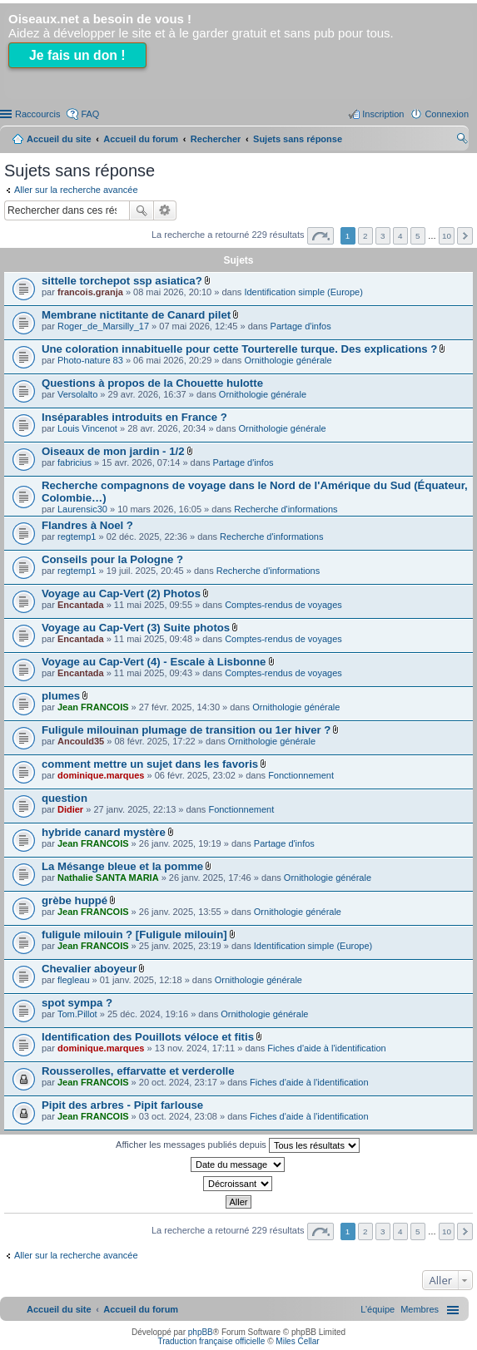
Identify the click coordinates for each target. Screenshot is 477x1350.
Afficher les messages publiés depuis (238, 1145)
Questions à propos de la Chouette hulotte (152, 383)
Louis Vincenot (87, 428)
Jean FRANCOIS (93, 707)
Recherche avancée (165, 210)
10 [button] (446, 235)
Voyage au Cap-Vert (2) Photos (121, 593)
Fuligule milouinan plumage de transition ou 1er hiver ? (186, 730)
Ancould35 (80, 741)
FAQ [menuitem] (90, 114)
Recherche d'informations (285, 509)
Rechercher (141, 210)
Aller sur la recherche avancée (76, 190)
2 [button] (365, 235)
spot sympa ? (77, 1002)
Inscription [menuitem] (383, 114)
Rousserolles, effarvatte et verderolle (138, 1071)
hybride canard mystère (104, 832)
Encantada (80, 605)
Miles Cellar (297, 1341)
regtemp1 (76, 536)
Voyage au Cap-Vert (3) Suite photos (136, 627)
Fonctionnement (301, 775)
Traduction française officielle (211, 1341)
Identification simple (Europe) (303, 292)
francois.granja (90, 292)
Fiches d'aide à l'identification (326, 1048)
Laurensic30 (82, 509)
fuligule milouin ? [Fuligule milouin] (134, 934)
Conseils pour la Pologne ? (112, 559)
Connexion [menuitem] (447, 114)
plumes (61, 696)
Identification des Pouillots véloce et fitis (148, 1037)
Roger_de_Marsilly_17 (103, 326)
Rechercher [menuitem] (462, 140)
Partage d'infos (301, 326)
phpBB (200, 1332)
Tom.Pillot (77, 1014)
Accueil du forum (140, 139)
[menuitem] (419, 1309)
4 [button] (400, 235)
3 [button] (382, 235)
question (64, 798)
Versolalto (77, 394)
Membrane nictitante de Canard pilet (136, 315)
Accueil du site (59, 139)
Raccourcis (37, 114)
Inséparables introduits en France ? (134, 417)
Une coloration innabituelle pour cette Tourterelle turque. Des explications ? (239, 349)
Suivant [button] (465, 236)
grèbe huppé (74, 900)
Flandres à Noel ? (87, 525)
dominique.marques (101, 775)
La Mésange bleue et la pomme (122, 866)
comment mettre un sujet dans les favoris (150, 764)
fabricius (74, 462)
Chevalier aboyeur (89, 968)
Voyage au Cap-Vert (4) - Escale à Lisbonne (154, 661)
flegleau (73, 980)
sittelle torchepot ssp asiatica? (122, 280)
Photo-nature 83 (90, 360)
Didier (70, 809)
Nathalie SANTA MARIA (108, 878)
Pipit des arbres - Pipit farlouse (122, 1105)
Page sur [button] (320, 236)
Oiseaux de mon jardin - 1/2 (113, 451)
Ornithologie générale (287, 360)
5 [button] (417, 235)
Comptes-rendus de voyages (283, 605)
